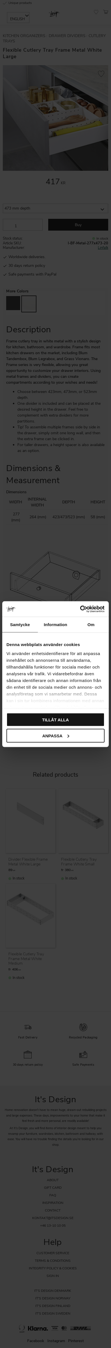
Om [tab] (90, 624)
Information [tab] (55, 624)
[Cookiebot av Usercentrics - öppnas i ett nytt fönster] (80, 609)
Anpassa (55, 735)
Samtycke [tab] (20, 624)
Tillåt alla (55, 719)
